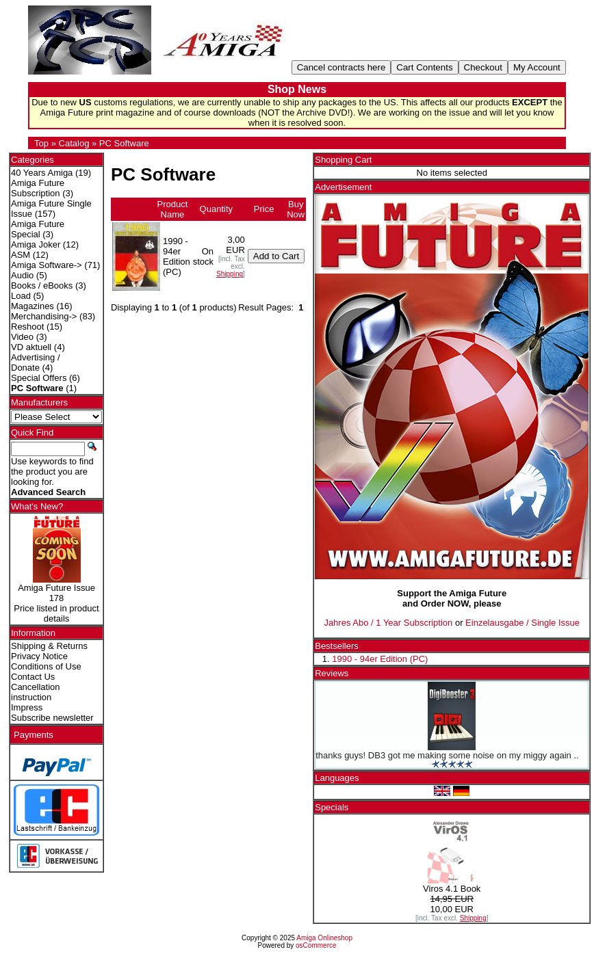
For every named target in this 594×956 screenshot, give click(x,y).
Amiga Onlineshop (324, 938)
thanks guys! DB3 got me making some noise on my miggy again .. (446, 755)
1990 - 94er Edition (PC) (380, 659)
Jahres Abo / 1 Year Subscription (388, 623)
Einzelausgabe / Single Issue (522, 623)
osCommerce (316, 945)
